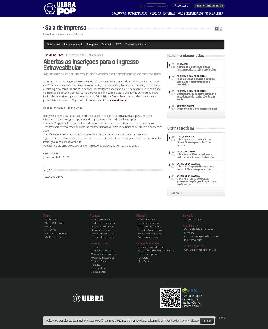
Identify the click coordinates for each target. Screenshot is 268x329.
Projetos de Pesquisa (102, 233)
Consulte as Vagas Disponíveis (200, 249)
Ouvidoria (189, 232)
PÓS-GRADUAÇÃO (138, 13)
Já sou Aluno (181, 5)
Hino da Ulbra (98, 268)
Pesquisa (92, 44)
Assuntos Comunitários (150, 230)
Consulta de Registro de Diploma (201, 236)
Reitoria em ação (73, 44)
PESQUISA (155, 13)
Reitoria (95, 247)
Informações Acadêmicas (151, 247)
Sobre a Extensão (147, 219)
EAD (118, 44)
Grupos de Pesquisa (102, 226)
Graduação (53, 44)
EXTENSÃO (169, 13)
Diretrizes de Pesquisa (103, 223)
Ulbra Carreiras (146, 261)
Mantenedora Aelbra (102, 250)
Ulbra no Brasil (98, 271)
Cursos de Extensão (148, 223)
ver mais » (177, 192)
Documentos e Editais (102, 237)
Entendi (206, 320)
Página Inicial (49, 34)
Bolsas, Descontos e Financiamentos (157, 250)
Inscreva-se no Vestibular (209, 5)
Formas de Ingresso (148, 254)
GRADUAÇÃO (119, 13)
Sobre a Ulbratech (193, 219)
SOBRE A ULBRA (214, 13)
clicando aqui (118, 100)
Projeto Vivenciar (193, 240)
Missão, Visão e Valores (103, 254)
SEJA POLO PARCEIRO (156, 6)
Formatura (143, 257)
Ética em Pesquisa (100, 230)
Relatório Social (99, 261)
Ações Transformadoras (150, 233)
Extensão (106, 44)
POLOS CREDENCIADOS (190, 13)
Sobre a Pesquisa (100, 219)
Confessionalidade (135, 44)
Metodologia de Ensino (150, 226)
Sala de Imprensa (65, 28)
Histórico (95, 264)
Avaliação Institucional (102, 257)
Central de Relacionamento (198, 229)
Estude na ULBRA (54, 176)
